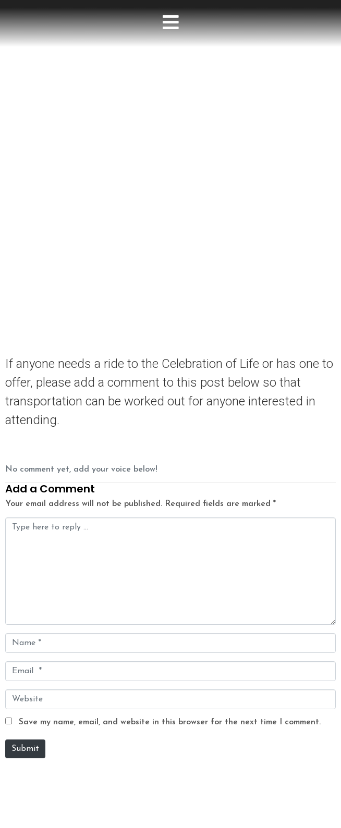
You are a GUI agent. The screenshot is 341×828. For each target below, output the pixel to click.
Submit (25, 749)
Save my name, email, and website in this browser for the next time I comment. (170, 722)
